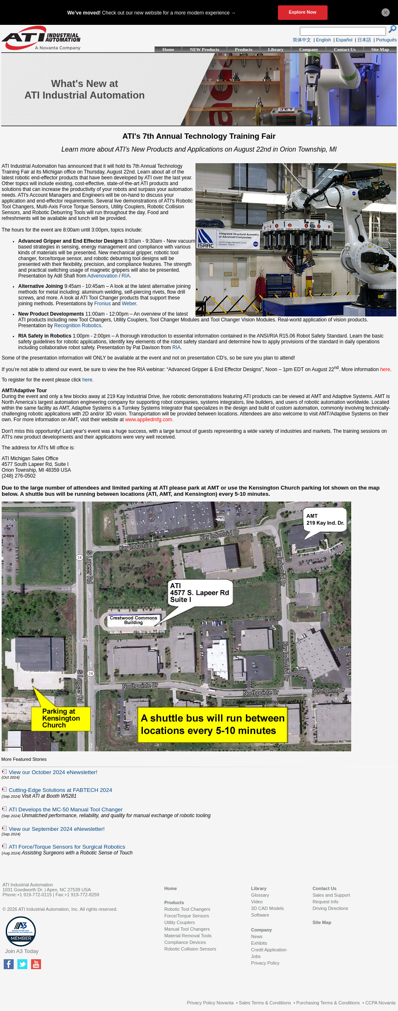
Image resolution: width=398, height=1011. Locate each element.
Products (243, 49)
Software (260, 914)
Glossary (260, 895)
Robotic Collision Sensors (190, 948)
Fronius (102, 303)
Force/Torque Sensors (186, 915)
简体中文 (302, 39)
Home (168, 49)
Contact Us (344, 49)
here (87, 380)
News (257, 936)
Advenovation (102, 276)
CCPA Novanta (380, 1002)
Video (257, 901)
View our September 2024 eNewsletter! (57, 829)
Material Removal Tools (188, 935)
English (323, 39)
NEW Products (204, 49)
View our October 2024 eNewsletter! (53, 772)
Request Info (325, 901)
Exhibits (259, 943)
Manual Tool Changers (187, 929)
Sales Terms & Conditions (265, 1002)
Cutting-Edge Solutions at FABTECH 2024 (60, 790)
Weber (129, 303)
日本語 (364, 39)
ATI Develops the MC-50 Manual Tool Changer (66, 809)
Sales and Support (331, 895)
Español (344, 39)
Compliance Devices (185, 942)
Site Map (380, 49)
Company (308, 49)
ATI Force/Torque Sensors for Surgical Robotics (67, 847)
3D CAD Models (267, 908)
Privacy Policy (265, 962)
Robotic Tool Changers (187, 909)
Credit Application (269, 949)
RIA (126, 276)
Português (386, 39)
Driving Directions (330, 908)
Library (275, 49)
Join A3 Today (22, 951)
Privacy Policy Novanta (210, 1002)
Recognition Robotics (77, 325)
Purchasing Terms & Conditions (328, 1002)
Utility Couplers (179, 922)
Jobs (256, 956)
